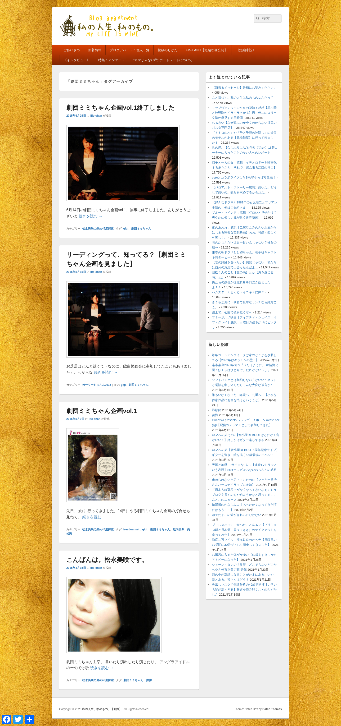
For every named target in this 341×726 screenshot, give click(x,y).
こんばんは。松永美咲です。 (107, 559)
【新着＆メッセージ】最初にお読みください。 (244, 87)
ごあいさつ (71, 50)
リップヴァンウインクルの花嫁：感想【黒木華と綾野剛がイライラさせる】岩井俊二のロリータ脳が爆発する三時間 (244, 112)
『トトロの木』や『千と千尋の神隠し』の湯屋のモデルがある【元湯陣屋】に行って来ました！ (244, 137)
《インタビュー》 (76, 60)
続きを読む (90, 216)
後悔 (215, 415)
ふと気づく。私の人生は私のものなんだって (243, 97)
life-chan (96, 115)
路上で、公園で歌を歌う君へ (232, 312)
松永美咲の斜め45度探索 (98, 228)
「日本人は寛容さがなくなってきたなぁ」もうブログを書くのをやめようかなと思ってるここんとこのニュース (244, 494)
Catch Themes (272, 709)
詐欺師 (216, 410)
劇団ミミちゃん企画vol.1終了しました (120, 107)
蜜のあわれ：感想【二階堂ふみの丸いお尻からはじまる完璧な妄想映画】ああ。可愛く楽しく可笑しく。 (244, 232)
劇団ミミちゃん (141, 228)
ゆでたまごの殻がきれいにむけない (236, 515)
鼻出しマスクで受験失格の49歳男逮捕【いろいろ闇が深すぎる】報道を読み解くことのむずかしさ (244, 589)
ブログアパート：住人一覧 (129, 50)
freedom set (131, 529)
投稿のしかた (168, 50)
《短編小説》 (246, 50)
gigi (125, 228)
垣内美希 (178, 529)
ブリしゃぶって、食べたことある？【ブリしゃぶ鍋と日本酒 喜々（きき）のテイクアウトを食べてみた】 (244, 530)
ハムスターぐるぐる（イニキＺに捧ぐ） (239, 292)
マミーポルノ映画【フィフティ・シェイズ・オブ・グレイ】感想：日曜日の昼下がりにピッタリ (244, 322)
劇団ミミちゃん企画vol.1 (101, 410)
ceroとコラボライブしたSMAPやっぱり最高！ (244, 177)
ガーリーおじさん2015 (96, 384)
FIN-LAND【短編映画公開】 (207, 50)
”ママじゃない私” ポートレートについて (163, 60)
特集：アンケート (111, 60)
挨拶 (149, 680)
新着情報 (94, 50)
